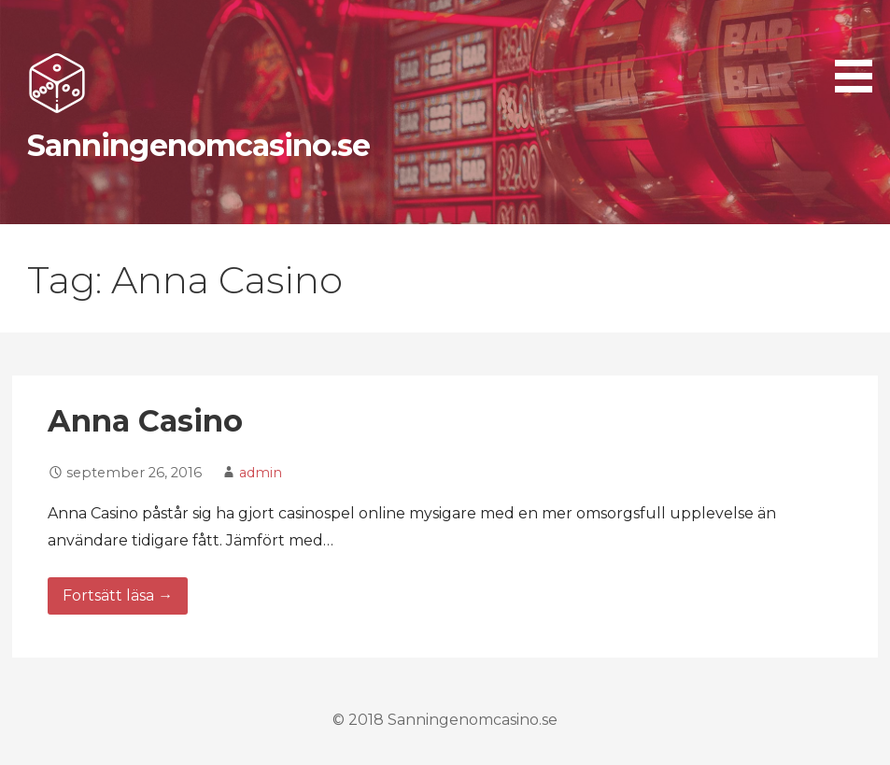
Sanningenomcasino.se (198, 145)
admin (260, 472)
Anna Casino (145, 421)
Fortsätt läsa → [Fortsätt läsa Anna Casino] (118, 595)
